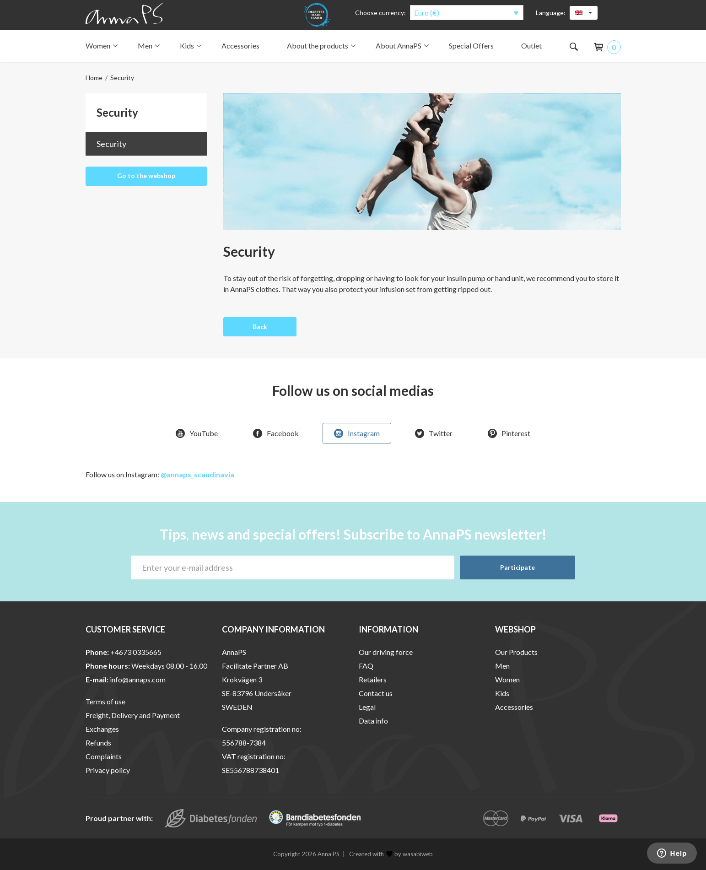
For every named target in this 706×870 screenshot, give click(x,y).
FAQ (366, 666)
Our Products (516, 652)
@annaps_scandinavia (197, 474)
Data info (373, 721)
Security (111, 144)
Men (148, 46)
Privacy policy (108, 770)
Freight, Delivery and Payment (133, 715)
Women (101, 46)
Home (94, 77)
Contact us (376, 693)
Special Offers (471, 45)
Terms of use (105, 701)
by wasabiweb (409, 854)
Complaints (104, 756)
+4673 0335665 (136, 652)
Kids (189, 46)
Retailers (373, 679)
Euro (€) (426, 12)
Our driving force (386, 652)
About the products (320, 46)
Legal (367, 707)
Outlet (531, 45)
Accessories (240, 45)
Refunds (98, 743)
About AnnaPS (401, 46)
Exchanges (102, 729)
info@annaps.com (138, 679)
